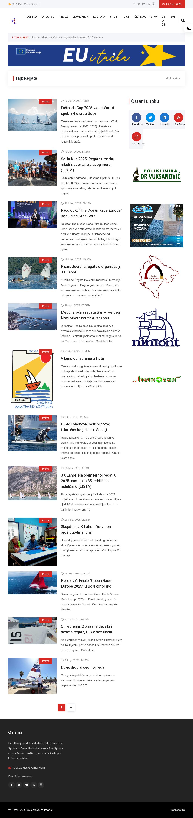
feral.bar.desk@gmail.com (28, 767)
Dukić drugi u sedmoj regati (83, 667)
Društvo (48, 17)
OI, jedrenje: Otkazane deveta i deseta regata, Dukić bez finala (86, 629)
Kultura (99, 17)
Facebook (137, 119)
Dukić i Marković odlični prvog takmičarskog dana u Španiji (85, 427)
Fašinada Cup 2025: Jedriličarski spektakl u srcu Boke (87, 110)
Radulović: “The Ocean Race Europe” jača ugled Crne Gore (91, 213)
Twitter (150, 119)
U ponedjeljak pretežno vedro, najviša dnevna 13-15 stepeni (67, 37)
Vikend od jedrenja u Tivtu (82, 358)
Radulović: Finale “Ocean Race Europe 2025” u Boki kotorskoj (86, 583)
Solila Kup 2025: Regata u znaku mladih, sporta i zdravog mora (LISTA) (87, 164)
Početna (31, 17)
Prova (63, 17)
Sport (114, 17)
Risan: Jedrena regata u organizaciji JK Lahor (90, 269)
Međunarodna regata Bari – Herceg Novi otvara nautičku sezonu (90, 315)
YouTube (179, 119)
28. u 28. (164, 21)
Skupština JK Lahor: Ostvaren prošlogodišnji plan (86, 529)
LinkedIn (165, 119)
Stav (153, 17)
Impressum (177, 809)
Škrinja (140, 17)
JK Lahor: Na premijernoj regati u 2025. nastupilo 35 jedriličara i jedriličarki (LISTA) (88, 481)
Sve (173, 17)
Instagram (137, 138)
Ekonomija (80, 17)
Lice (126, 17)
